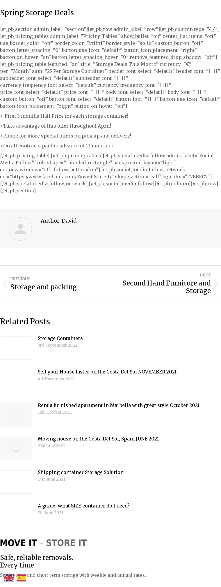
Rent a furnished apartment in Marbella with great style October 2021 (118, 405)
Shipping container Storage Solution (81, 472)
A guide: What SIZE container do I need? (84, 506)
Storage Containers (60, 338)
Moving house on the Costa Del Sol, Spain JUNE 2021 (98, 439)
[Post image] (16, 347)
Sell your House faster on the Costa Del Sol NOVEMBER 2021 (107, 372)
